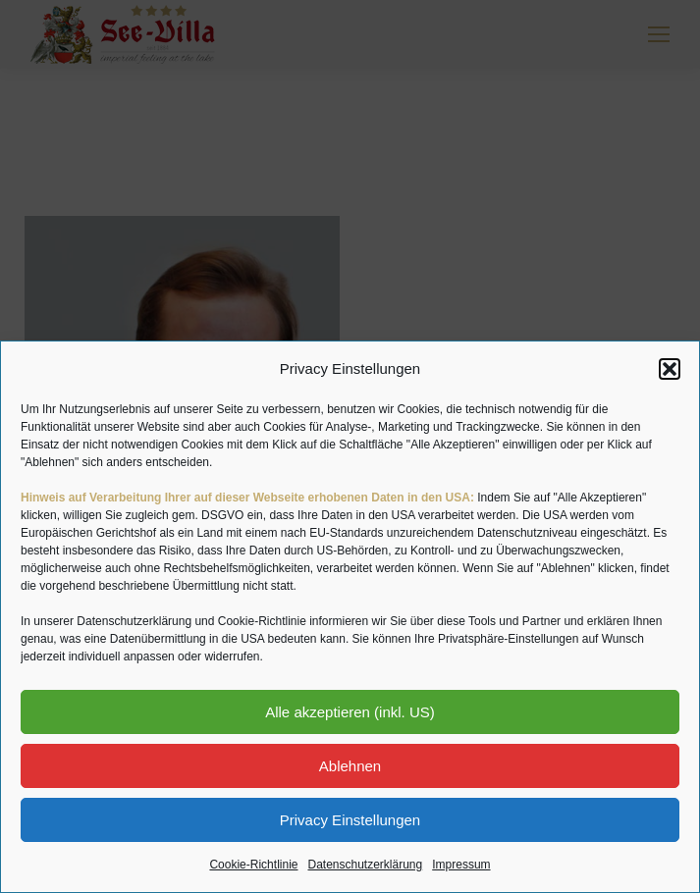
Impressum (461, 864)
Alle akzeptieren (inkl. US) (350, 712)
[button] (669, 369)
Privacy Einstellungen (350, 820)
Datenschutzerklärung (364, 864)
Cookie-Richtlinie (253, 864)
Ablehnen (350, 766)
